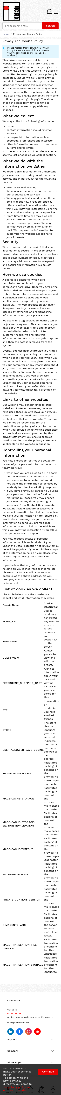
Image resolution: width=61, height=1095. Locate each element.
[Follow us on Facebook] (19, 1031)
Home (6, 34)
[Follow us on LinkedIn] (10, 1031)
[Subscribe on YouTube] (37, 1031)
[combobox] (22, 25)
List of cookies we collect (29, 154)
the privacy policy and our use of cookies (17, 1089)
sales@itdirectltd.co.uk (18, 1022)
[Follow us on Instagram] (28, 1031)
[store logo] (11, 11)
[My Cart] (49, 11)
